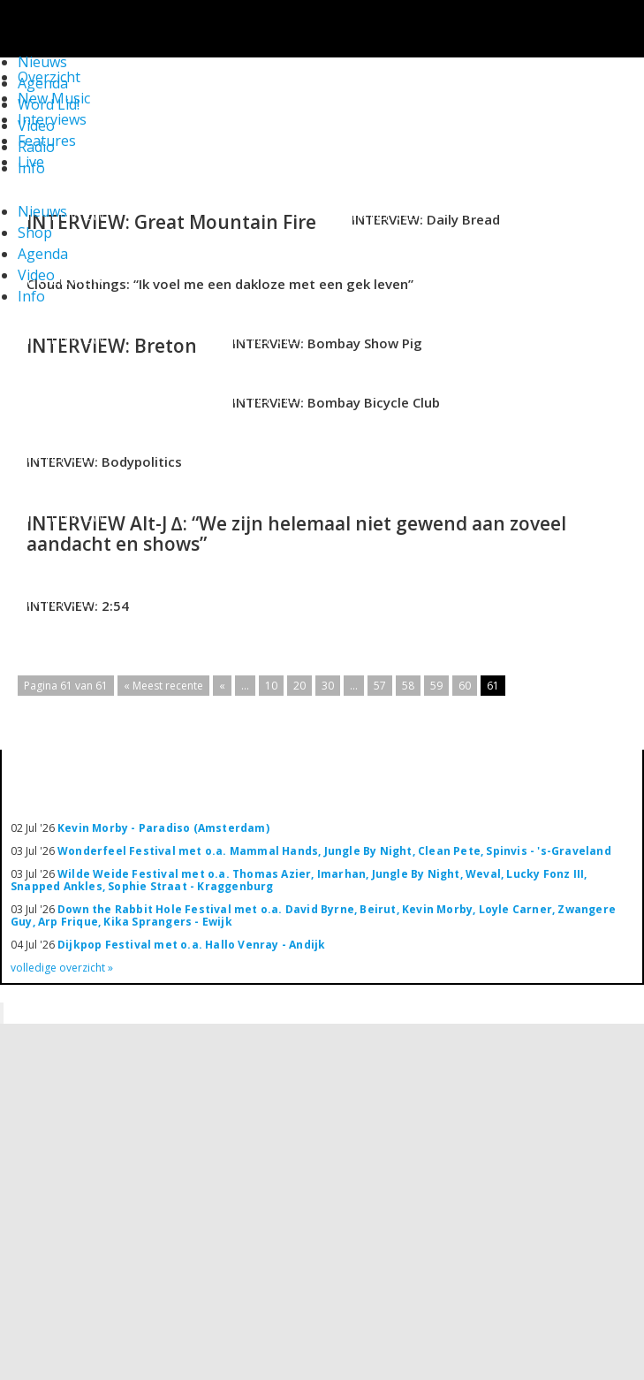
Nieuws (42, 211)
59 (436, 685)
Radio (36, 146)
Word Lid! (49, 104)
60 (464, 685)
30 (328, 685)
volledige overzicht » (62, 967)
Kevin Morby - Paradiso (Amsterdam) (163, 827)
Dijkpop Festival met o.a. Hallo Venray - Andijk (191, 944)
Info (31, 168)
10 (271, 685)
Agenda (43, 253)
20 (299, 685)
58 (408, 685)
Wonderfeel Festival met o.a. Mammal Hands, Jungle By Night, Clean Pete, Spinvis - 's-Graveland (334, 850)
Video (36, 125)
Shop (35, 232)
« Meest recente (163, 685)
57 (380, 685)
